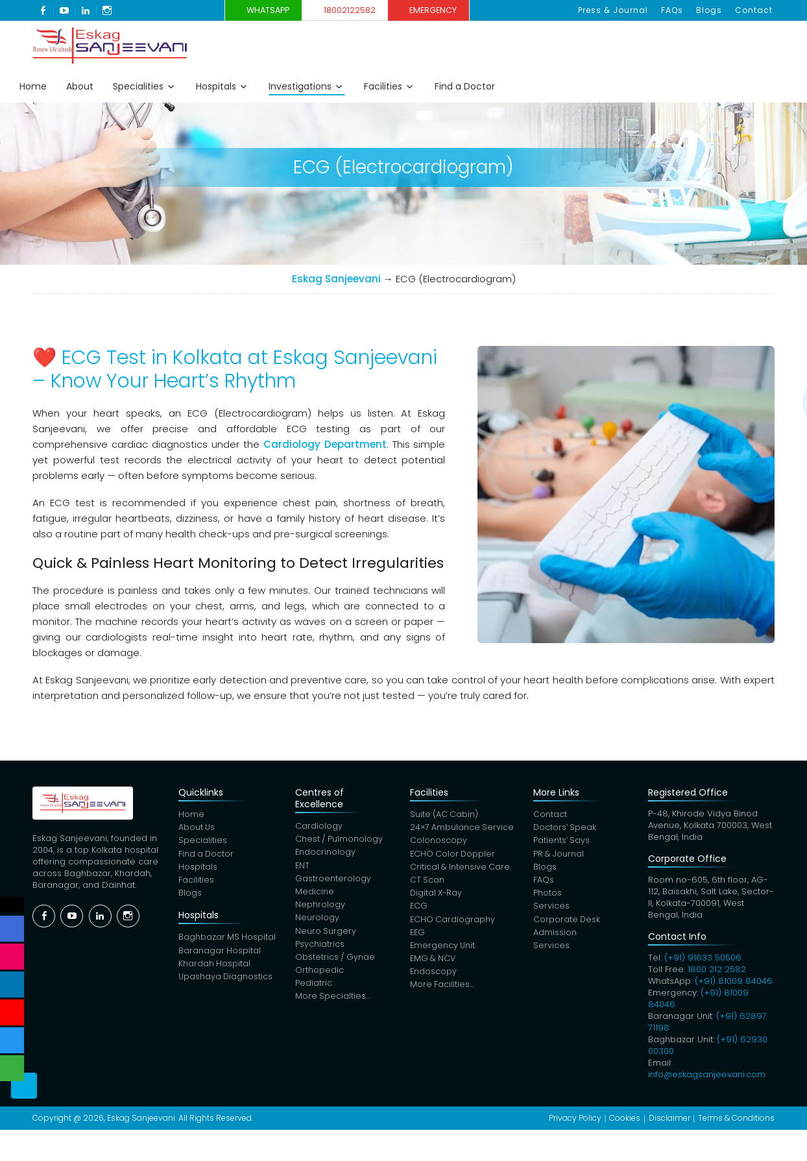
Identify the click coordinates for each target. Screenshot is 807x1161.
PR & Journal (561, 855)
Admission (557, 937)
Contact (755, 10)
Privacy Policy (575, 1117)
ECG (419, 910)
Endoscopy (433, 978)
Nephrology (321, 908)
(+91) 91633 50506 (703, 957)
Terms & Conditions (736, 1117)
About (79, 86)
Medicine (315, 894)
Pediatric (314, 990)
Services (553, 910)
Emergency (449, 10)
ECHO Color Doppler (454, 855)
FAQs (679, 10)
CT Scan (427, 883)
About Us (196, 828)
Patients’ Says (564, 842)
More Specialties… (334, 1003)
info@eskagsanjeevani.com (707, 1074)
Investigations (300, 86)
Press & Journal (622, 10)
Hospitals (216, 86)
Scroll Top (24, 1103)
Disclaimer (669, 1117)
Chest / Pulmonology (340, 840)
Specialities (138, 86)
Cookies (624, 1117)
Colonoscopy (438, 842)
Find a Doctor (465, 86)
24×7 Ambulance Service (463, 828)
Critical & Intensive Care (461, 869)
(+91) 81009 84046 (734, 981)
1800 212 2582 (717, 969)
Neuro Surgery (326, 935)
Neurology (318, 922)
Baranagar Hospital (219, 955)
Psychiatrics (320, 949)
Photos (549, 896)
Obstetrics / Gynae (336, 963)
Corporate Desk (569, 924)
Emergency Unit (443, 951)
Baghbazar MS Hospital (227, 941)
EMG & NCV (434, 965)
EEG (418, 937)
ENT (303, 867)
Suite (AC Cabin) (444, 815)
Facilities (383, 86)
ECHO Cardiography (453, 924)
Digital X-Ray (437, 896)
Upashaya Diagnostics (226, 982)
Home (33, 86)
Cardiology (319, 826)
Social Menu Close (13, 904)
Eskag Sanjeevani (336, 279)
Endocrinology (326, 854)
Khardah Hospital (214, 968)
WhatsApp (260, 10)
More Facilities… (442, 992)
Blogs (713, 10)
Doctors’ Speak (567, 828)
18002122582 (353, 10)
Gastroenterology (334, 881)
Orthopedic (320, 976)
